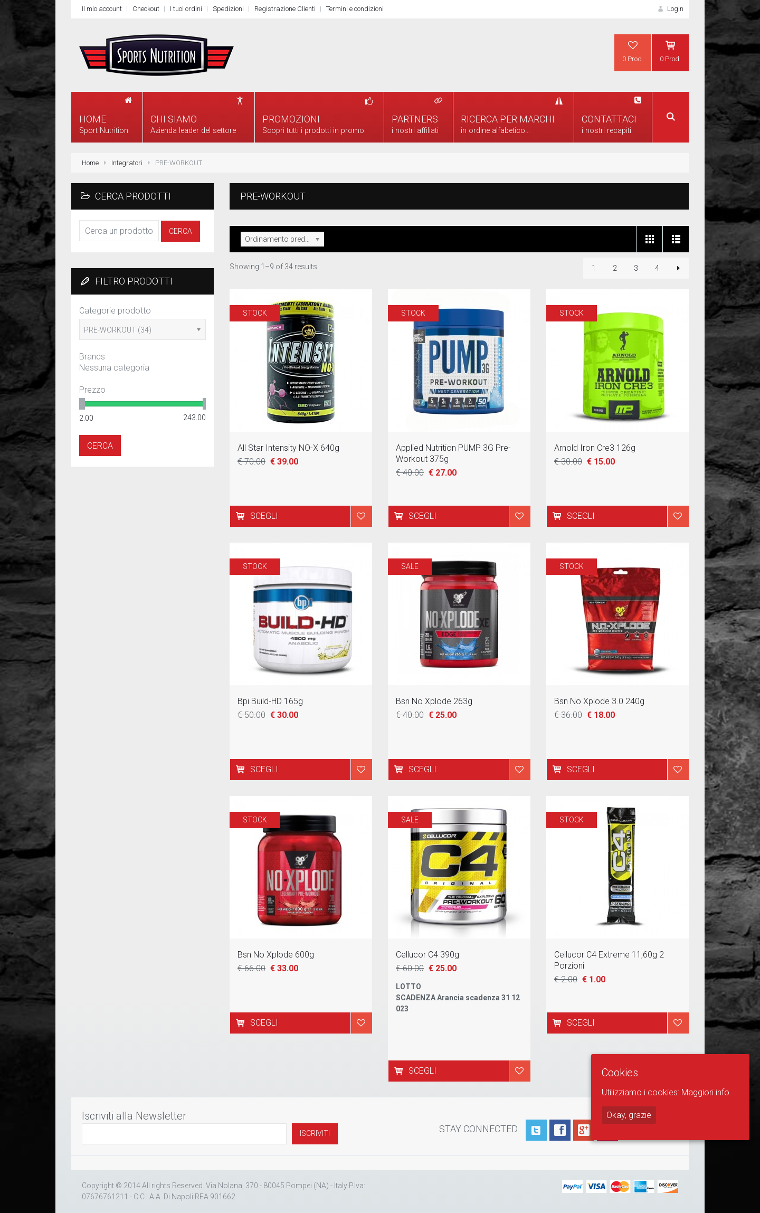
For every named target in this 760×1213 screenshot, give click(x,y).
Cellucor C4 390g (427, 955)
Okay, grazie (628, 1115)
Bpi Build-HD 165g (270, 701)
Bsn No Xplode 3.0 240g (599, 701)
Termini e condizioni (355, 9)
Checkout (145, 9)
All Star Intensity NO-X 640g (288, 448)
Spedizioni (228, 9)
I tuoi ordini (186, 9)
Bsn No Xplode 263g (434, 701)
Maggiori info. (706, 1092)
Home (90, 163)
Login (669, 9)
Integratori (126, 163)
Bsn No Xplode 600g (276, 955)
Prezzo (92, 390)
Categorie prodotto (115, 311)
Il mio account (102, 9)
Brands (92, 357)
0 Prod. (632, 51)
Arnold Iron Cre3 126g (594, 448)
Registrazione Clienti (285, 9)
